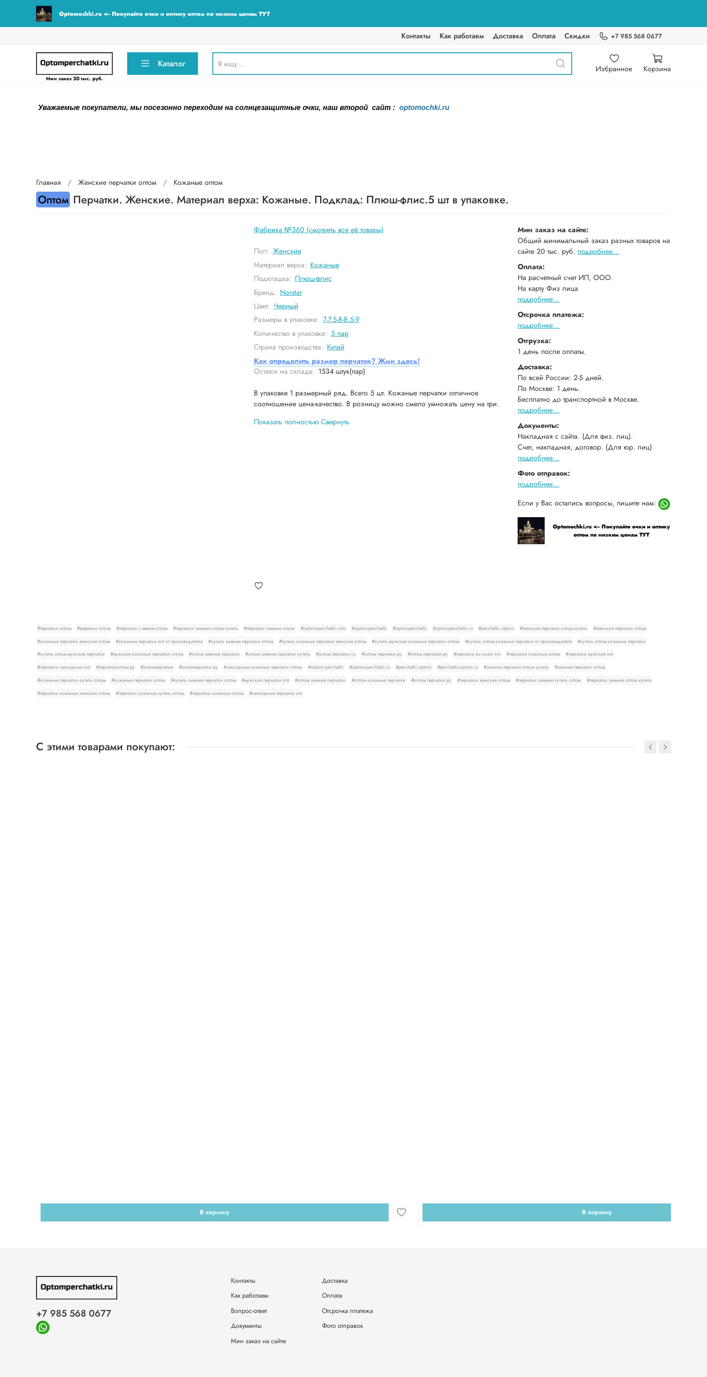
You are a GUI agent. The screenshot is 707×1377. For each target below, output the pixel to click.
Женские (287, 251)
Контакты (416, 36)
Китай (335, 347)
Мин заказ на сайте (258, 1340)
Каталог (162, 63)
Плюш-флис (313, 278)
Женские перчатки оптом (117, 182)
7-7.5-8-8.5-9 (341, 319)
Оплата (544, 36)
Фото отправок (342, 1325)
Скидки (577, 36)
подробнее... (599, 251)
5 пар (340, 333)
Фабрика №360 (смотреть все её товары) (319, 230)
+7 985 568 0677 (630, 36)
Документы (246, 1325)
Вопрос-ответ (249, 1310)
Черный (286, 306)
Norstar (291, 292)
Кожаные (324, 265)
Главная (48, 182)
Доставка (508, 36)
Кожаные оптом (198, 182)
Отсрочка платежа (347, 1310)
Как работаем (462, 36)
